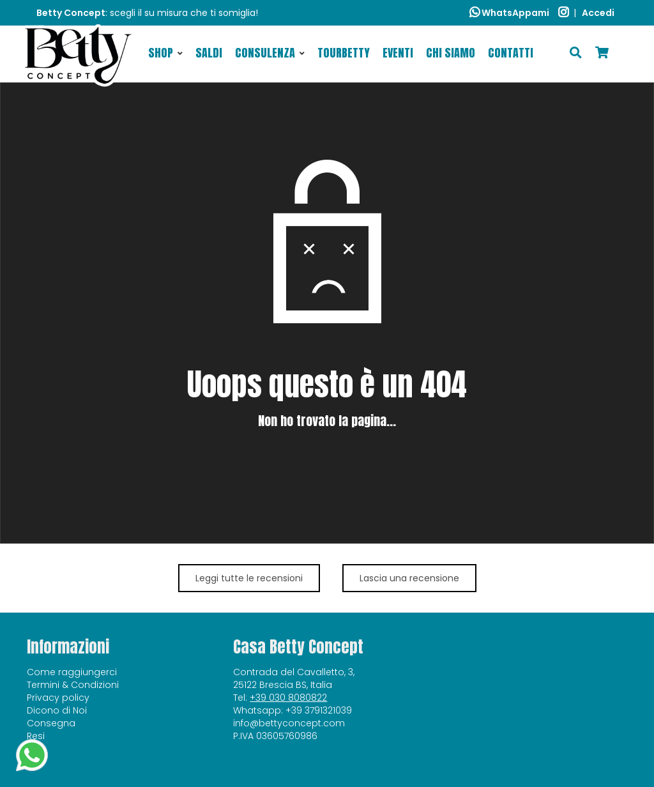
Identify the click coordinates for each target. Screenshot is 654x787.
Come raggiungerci (72, 672)
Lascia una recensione (409, 578)
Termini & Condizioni (73, 684)
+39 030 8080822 (288, 697)
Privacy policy (58, 697)
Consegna (51, 723)
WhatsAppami (509, 12)
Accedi (598, 12)
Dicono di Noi (57, 710)
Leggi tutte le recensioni (249, 578)
